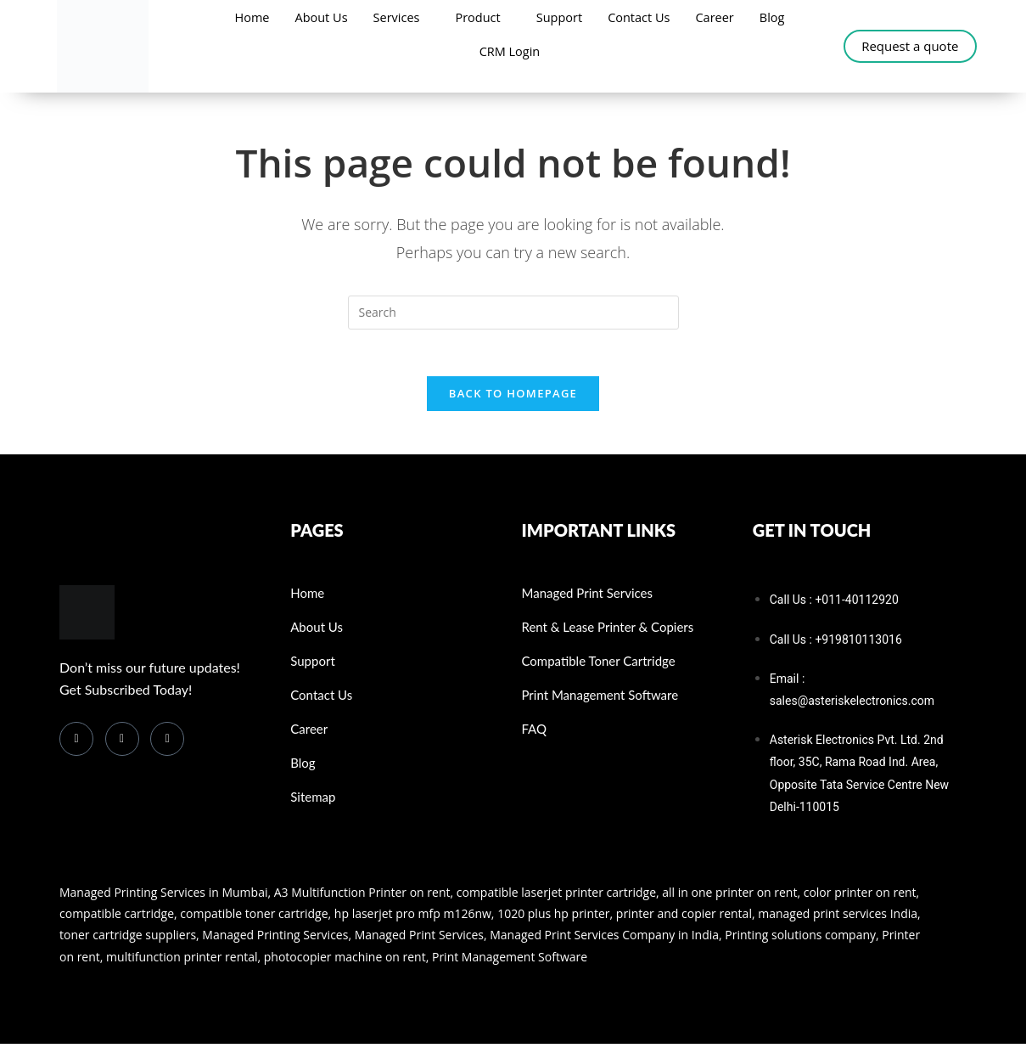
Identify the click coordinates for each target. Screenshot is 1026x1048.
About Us (317, 16)
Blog (778, 16)
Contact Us (641, 16)
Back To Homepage (513, 398)
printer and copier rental (684, 918)
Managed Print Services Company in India (604, 940)
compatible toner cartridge (254, 918)
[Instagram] (167, 743)
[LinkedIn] (122, 743)
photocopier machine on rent (345, 961)
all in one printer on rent (729, 896)
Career (719, 16)
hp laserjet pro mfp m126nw (412, 918)
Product (477, 16)
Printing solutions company (799, 940)
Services (394, 16)
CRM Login (509, 50)
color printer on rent (860, 896)
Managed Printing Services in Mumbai (163, 896)
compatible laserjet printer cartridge (556, 896)
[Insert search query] (513, 313)
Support (560, 16)
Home (246, 16)
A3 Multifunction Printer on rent (362, 896)
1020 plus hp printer (553, 918)
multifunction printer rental (181, 961)
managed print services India (837, 918)
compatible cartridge (116, 918)
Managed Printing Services (275, 940)
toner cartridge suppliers (127, 940)
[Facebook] (76, 743)
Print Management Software (509, 961)
